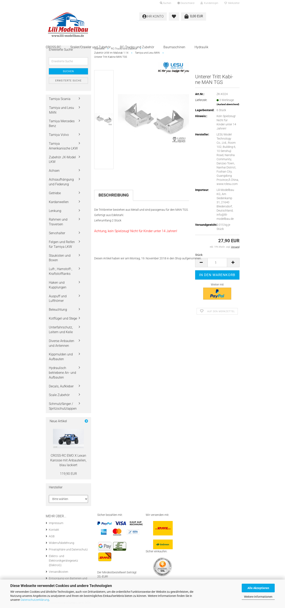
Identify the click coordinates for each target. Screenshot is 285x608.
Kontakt (54, 529)
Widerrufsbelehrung (61, 542)
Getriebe (55, 193)
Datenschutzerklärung (35, 599)
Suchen (68, 71)
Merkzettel (231, 3)
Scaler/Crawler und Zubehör (90, 47)
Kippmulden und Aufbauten (61, 356)
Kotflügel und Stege (63, 318)
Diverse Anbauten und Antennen (61, 343)
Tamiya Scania (59, 99)
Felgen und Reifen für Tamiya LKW (62, 244)
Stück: (199, 254)
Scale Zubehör (59, 395)
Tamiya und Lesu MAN (61, 110)
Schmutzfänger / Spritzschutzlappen (63, 406)
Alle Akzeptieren (258, 588)
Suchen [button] (165, 3)
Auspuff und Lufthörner (58, 298)
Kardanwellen (59, 202)
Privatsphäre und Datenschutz (68, 549)
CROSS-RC (53, 47)
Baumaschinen (174, 47)
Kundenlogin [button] (209, 3)
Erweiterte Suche (68, 80)
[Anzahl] (217, 262)
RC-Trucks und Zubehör (137, 47)
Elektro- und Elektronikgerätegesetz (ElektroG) (63, 560)
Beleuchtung (58, 310)
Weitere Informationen (258, 596)
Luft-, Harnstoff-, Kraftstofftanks (60, 271)
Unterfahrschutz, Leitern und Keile (61, 329)
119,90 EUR (68, 474)
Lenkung (55, 211)
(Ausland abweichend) (228, 104)
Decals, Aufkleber (61, 386)
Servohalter (57, 233)
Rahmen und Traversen (58, 222)
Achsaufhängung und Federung (61, 182)
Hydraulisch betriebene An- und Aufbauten (62, 372)
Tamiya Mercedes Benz (62, 123)
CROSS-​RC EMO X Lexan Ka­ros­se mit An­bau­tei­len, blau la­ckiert (68, 460)
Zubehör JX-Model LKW (62, 159)
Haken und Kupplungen (57, 285)
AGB (52, 536)
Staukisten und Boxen (59, 258)
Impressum (56, 523)
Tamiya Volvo (59, 135)
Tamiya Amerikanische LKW (63, 146)
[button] (185, 3)
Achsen (54, 171)
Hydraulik (201, 47)
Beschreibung (114, 195)
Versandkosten (58, 571)
